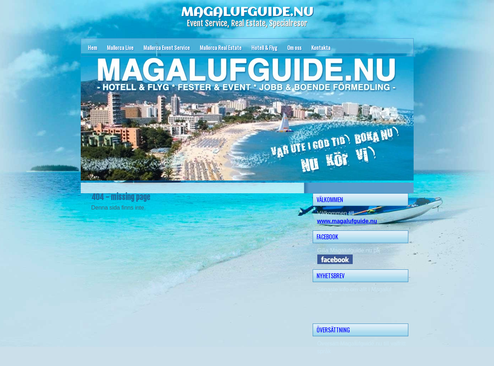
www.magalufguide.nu (347, 221)
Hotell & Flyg (264, 47)
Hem (92, 47)
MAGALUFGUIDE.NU (247, 12)
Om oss (294, 47)
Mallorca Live (120, 47)
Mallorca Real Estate (221, 47)
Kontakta (320, 47)
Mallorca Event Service (166, 47)
